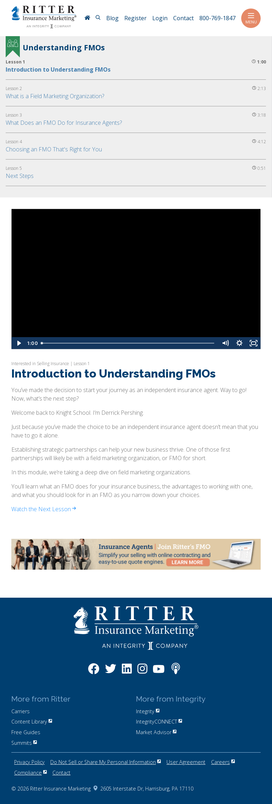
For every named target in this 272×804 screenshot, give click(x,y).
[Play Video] (18, 343)
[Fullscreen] (253, 343)
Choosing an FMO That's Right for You (54, 149)
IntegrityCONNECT (159, 721)
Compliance (30, 772)
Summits (24, 742)
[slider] (128, 343)
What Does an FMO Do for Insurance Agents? (64, 123)
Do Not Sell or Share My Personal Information (105, 762)
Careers (223, 762)
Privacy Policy (29, 762)
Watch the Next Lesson (43, 509)
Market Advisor (156, 732)
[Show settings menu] (239, 343)
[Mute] (225, 343)
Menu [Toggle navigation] (251, 18)
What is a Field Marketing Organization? (55, 96)
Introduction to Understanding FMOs (58, 69)
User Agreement (185, 762)
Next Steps (20, 176)
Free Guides (25, 732)
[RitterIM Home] (87, 18)
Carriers (20, 711)
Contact (61, 772)
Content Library (31, 721)
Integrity (147, 711)
